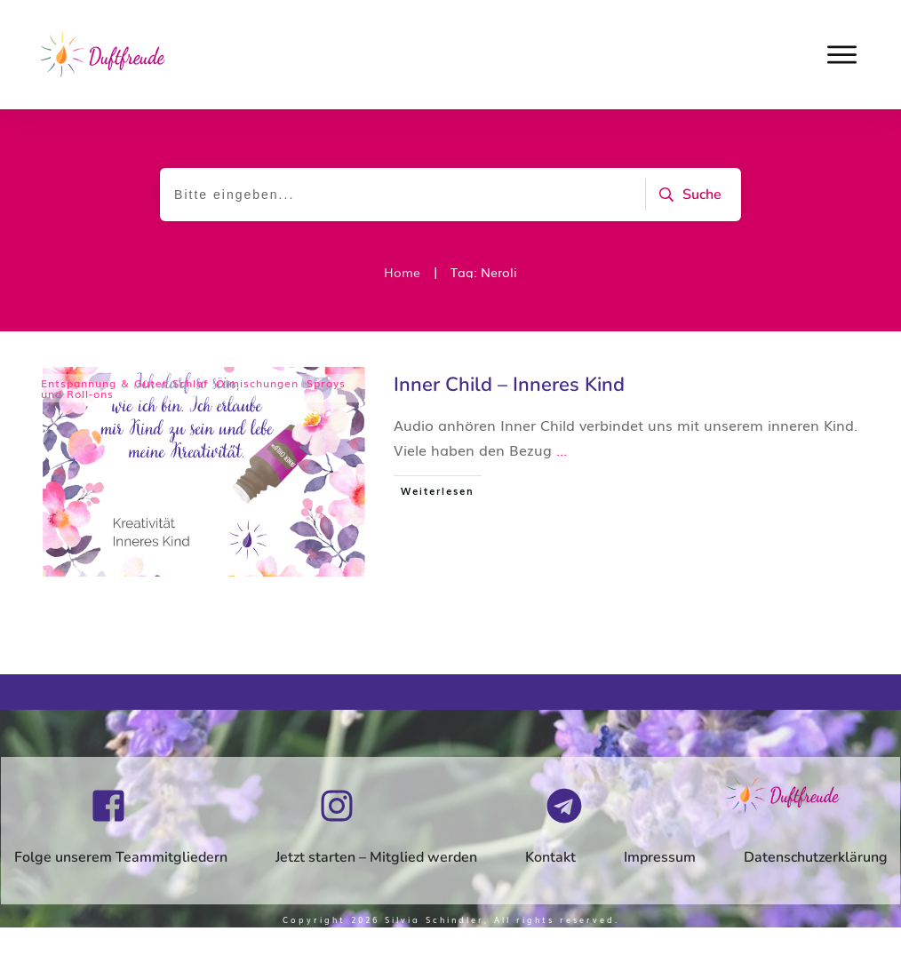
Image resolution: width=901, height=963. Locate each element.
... (561, 449)
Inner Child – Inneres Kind (509, 384)
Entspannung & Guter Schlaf (124, 383)
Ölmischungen (257, 383)
